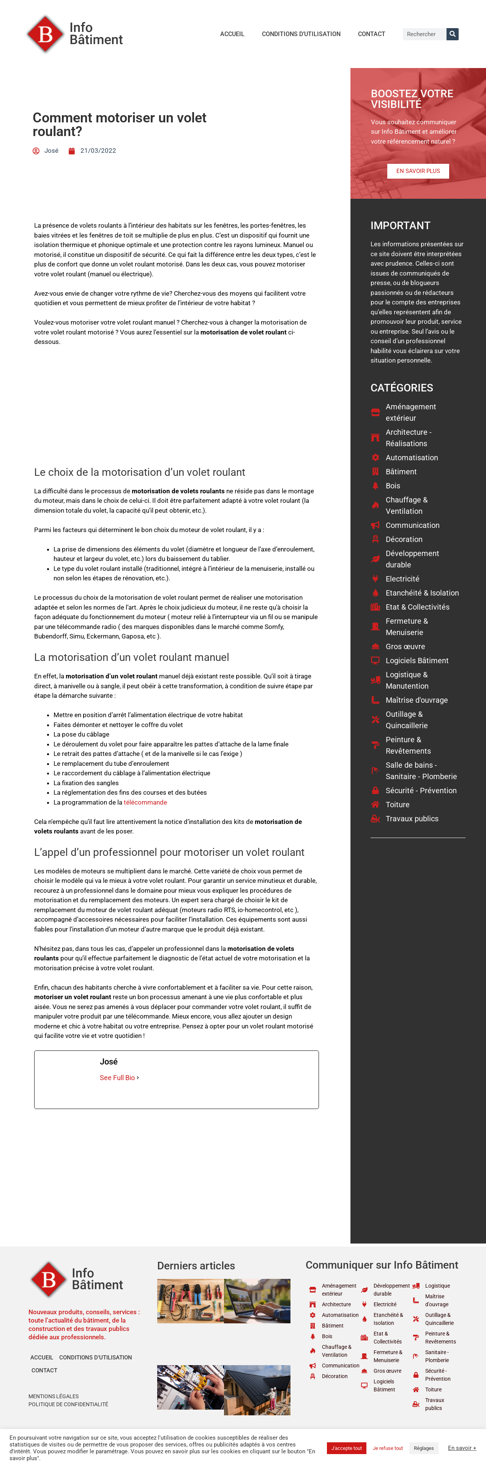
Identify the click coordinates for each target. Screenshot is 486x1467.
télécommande (145, 802)
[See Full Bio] (138, 1078)
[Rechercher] (453, 34)
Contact (371, 34)
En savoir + (462, 1448)
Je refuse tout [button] (388, 1448)
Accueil (232, 34)
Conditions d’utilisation (301, 34)
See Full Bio (117, 1078)
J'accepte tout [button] (346, 1448)
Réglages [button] (424, 1448)
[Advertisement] (176, 409)
